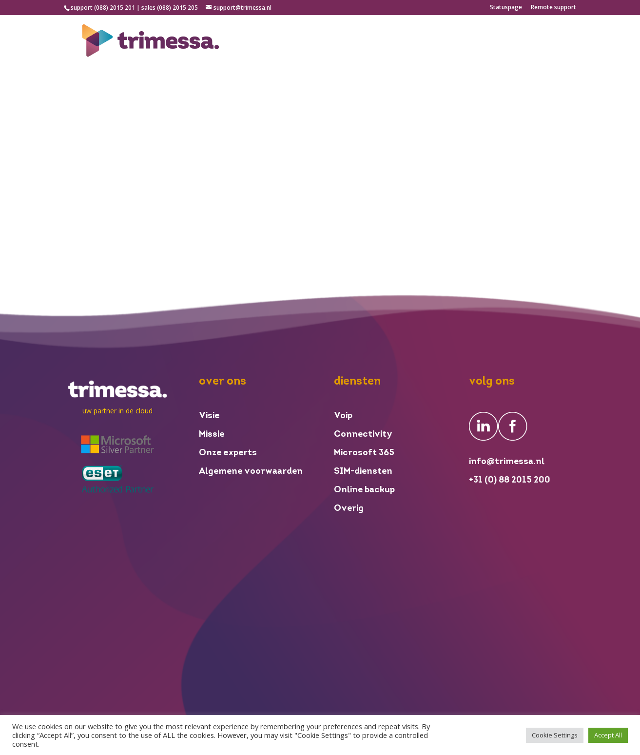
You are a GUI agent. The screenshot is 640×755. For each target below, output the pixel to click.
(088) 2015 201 (114, 7)
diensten (418, 41)
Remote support (553, 7)
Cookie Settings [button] (555, 735)
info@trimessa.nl (506, 461)
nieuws (462, 41)
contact (561, 41)
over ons (371, 41)
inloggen (506, 41)
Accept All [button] (608, 735)
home (331, 41)
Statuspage (506, 7)
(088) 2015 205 (177, 7)
